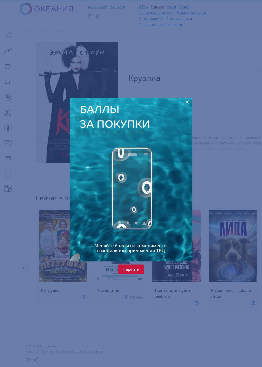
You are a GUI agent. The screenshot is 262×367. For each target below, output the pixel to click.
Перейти (131, 269)
